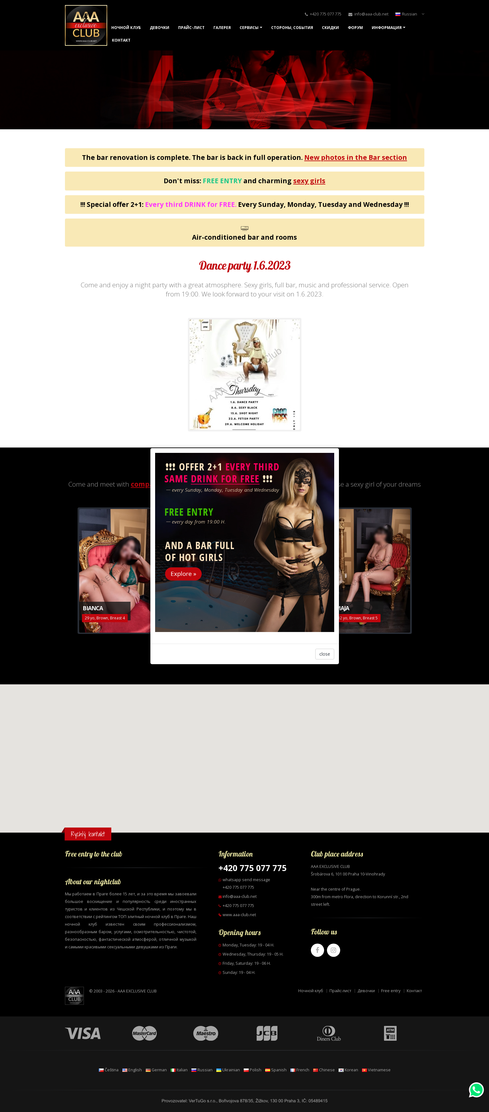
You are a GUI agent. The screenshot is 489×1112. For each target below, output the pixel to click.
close (324, 654)
